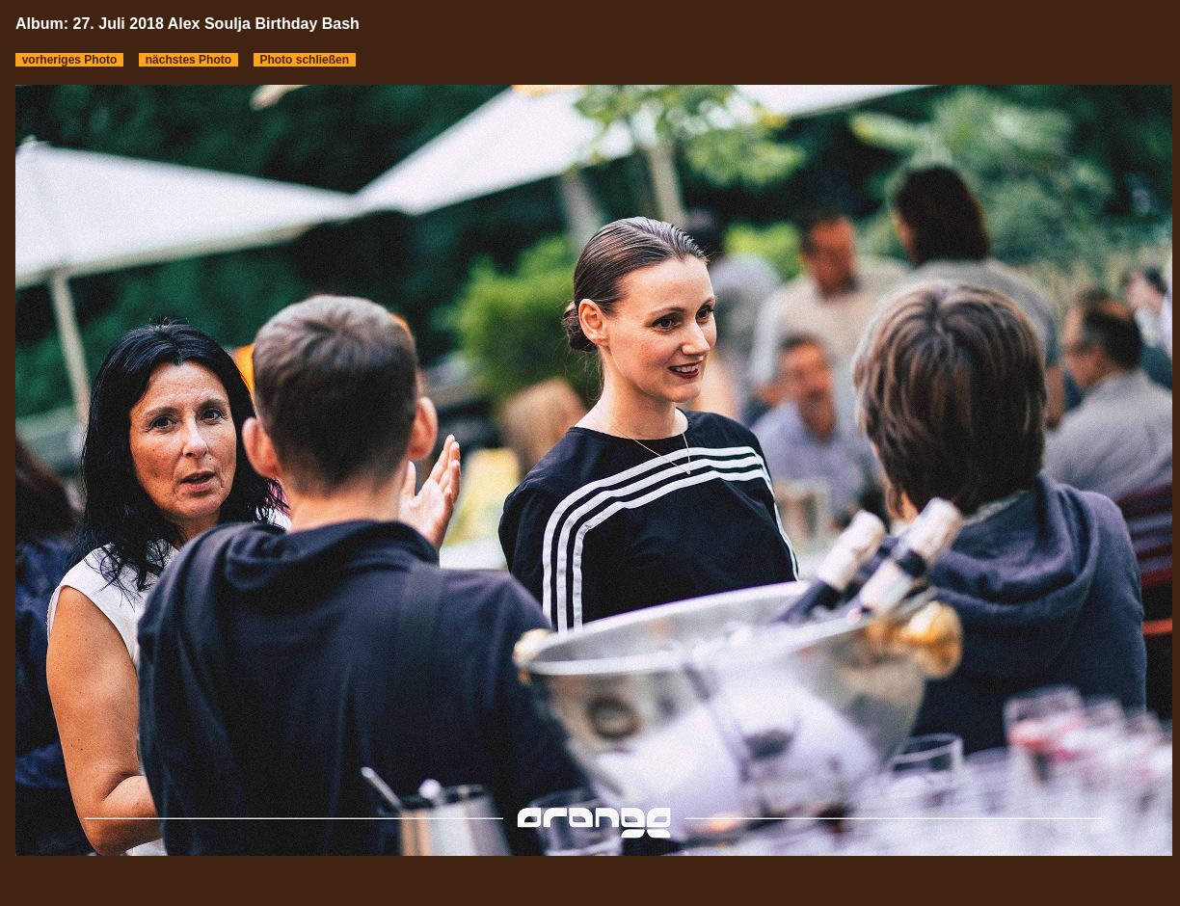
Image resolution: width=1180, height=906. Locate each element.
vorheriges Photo (69, 60)
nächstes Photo (188, 60)
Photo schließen (305, 60)
